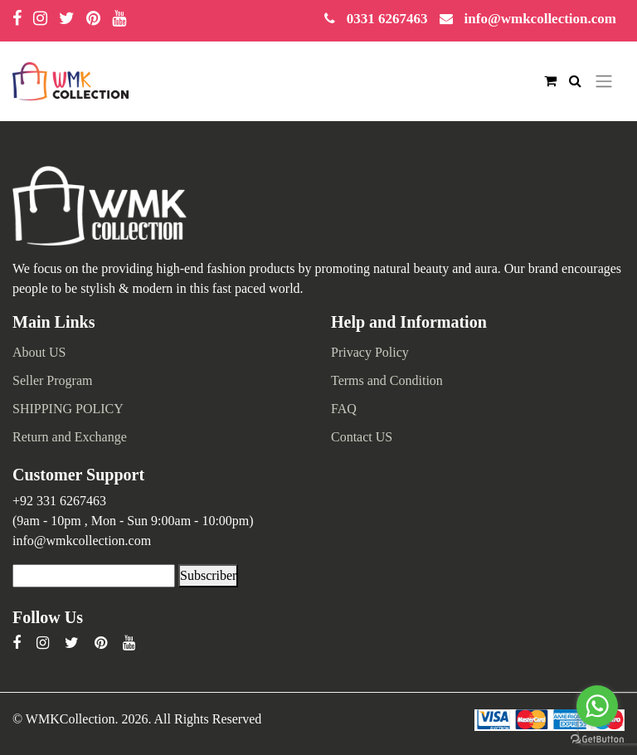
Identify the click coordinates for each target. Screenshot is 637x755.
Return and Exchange (69, 437)
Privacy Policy (370, 352)
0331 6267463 (387, 19)
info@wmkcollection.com (540, 19)
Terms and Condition (387, 380)
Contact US (361, 437)
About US (39, 352)
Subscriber (208, 575)
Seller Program (52, 380)
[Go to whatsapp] (597, 706)
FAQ (344, 409)
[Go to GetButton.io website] (597, 738)
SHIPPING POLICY (68, 409)
